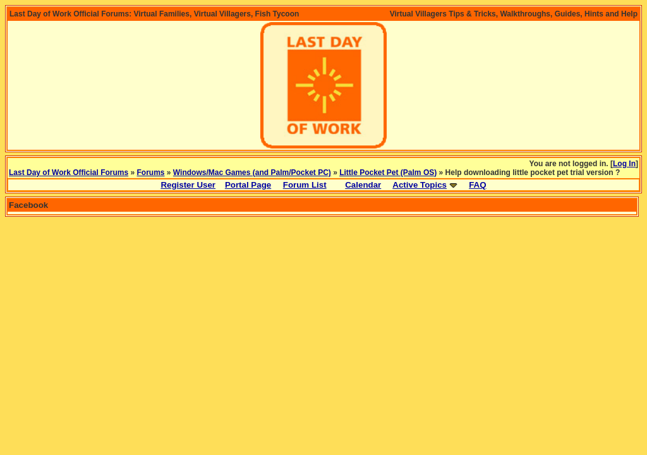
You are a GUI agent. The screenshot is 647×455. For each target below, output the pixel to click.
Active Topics (419, 185)
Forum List (305, 185)
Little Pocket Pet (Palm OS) (388, 172)
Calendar (363, 185)
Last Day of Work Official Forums (68, 172)
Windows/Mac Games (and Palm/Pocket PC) (252, 172)
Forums (151, 172)
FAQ (477, 185)
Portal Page (248, 185)
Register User (187, 185)
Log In (624, 163)
